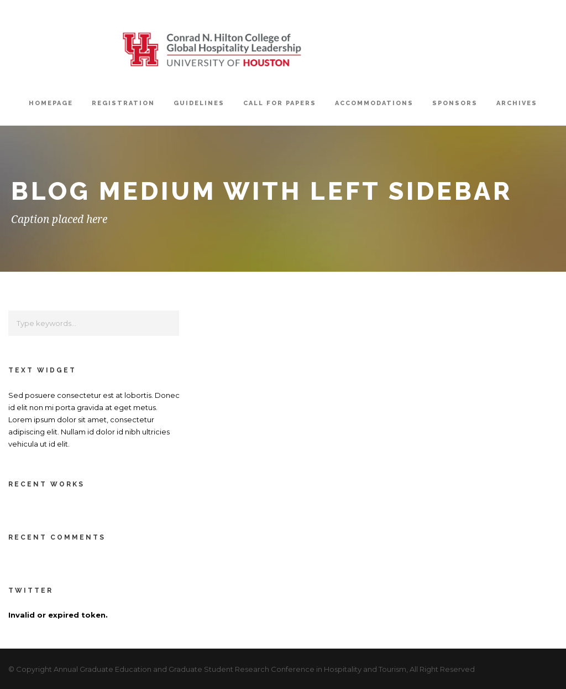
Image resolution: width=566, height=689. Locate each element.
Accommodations (374, 103)
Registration (123, 103)
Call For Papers (279, 103)
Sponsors (455, 103)
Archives (516, 103)
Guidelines (199, 103)
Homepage (51, 103)
